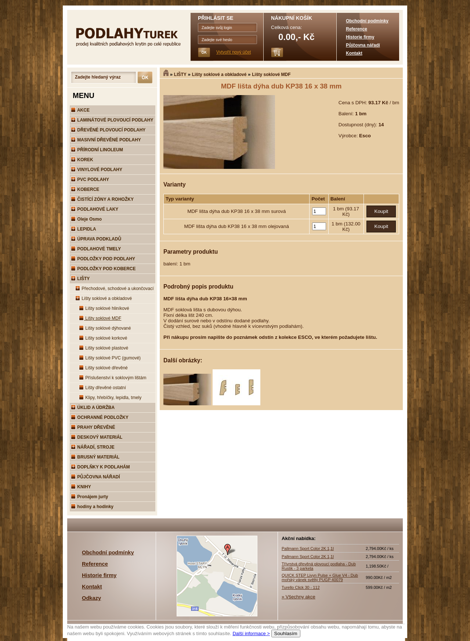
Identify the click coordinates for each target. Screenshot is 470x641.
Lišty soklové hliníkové (104, 308)
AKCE (80, 110)
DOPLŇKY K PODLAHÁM (100, 467)
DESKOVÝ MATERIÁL (96, 437)
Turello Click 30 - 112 (301, 587)
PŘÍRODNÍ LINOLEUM (97, 149)
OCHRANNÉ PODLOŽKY (100, 417)
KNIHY (81, 486)
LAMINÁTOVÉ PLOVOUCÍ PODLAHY (112, 120)
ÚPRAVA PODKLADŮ (96, 239)
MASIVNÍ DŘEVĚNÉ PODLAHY (106, 139)
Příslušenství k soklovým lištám (112, 377)
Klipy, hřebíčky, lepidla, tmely (110, 397)
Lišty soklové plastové (103, 348)
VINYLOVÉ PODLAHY (96, 169)
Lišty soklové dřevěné (103, 367)
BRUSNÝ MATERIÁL (95, 457)
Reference (356, 29)
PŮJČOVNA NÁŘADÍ (95, 476)
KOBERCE (85, 189)
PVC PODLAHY (90, 179)
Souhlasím (285, 633)
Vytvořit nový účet (233, 52)
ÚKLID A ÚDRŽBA (93, 407)
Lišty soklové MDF (271, 74)
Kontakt (354, 53)
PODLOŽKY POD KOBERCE (103, 268)
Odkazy (91, 598)
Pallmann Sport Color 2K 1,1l (308, 548)
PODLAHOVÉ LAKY (94, 209)
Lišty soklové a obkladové (219, 74)
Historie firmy (360, 37)
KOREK (82, 159)
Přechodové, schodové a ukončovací (114, 288)
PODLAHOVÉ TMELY (96, 248)
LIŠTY (180, 74)
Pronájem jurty (89, 496)
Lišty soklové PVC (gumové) (110, 358)
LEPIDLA (83, 229)
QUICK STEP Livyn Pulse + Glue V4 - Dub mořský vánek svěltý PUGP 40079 (320, 577)
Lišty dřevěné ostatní (102, 387)
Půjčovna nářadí (363, 45)
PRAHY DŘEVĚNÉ (93, 427)
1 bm (339, 208)
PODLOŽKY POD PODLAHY (103, 258)
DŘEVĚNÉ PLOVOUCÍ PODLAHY (108, 130)
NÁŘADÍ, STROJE (93, 447)
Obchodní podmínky (367, 20)
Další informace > (251, 633)
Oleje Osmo (86, 219)
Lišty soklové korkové (103, 338)
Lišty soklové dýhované (105, 328)
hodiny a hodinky (92, 506)
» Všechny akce (298, 597)
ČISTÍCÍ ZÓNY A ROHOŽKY (102, 199)
